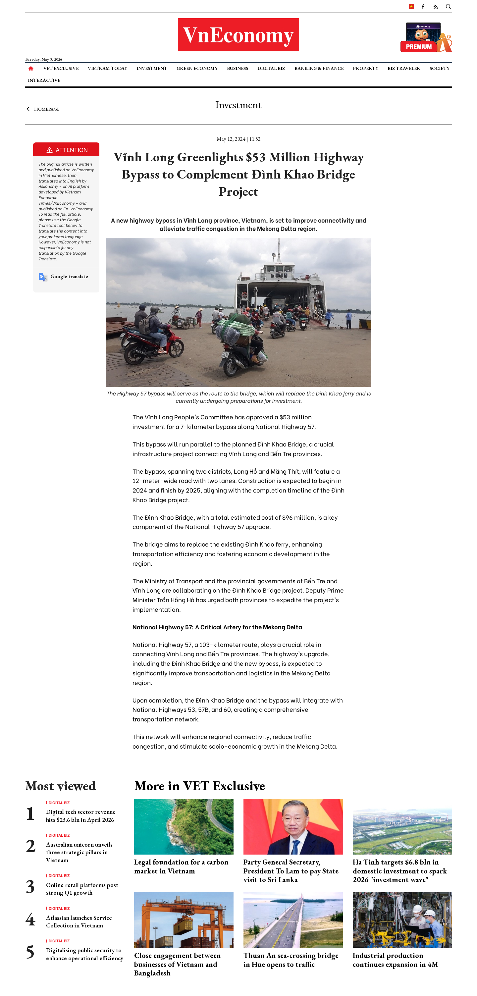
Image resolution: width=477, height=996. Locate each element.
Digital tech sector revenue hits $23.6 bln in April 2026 (81, 815)
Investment (151, 68)
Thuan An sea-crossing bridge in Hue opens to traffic (291, 960)
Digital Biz (271, 68)
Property (365, 68)
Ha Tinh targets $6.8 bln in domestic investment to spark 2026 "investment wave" (400, 870)
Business (237, 68)
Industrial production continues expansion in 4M (395, 960)
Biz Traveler (404, 68)
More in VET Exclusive (199, 785)
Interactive (44, 80)
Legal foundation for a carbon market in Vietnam (181, 866)
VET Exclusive (61, 68)
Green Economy (197, 68)
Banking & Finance (319, 68)
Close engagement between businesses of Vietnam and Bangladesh (177, 964)
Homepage (42, 109)
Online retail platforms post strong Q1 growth (82, 888)
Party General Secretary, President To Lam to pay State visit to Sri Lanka (291, 870)
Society (440, 68)
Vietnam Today (107, 68)
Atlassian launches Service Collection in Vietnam (79, 921)
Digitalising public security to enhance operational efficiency (84, 954)
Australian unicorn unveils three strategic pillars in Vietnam (79, 852)
